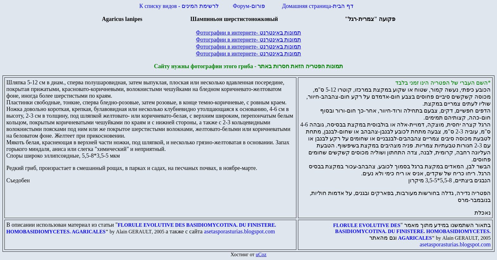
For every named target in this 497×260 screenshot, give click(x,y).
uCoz (261, 254)
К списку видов (179, 6)
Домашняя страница (317, 6)
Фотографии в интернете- (248, 32)
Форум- (250, 6)
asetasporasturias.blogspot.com (239, 231)
